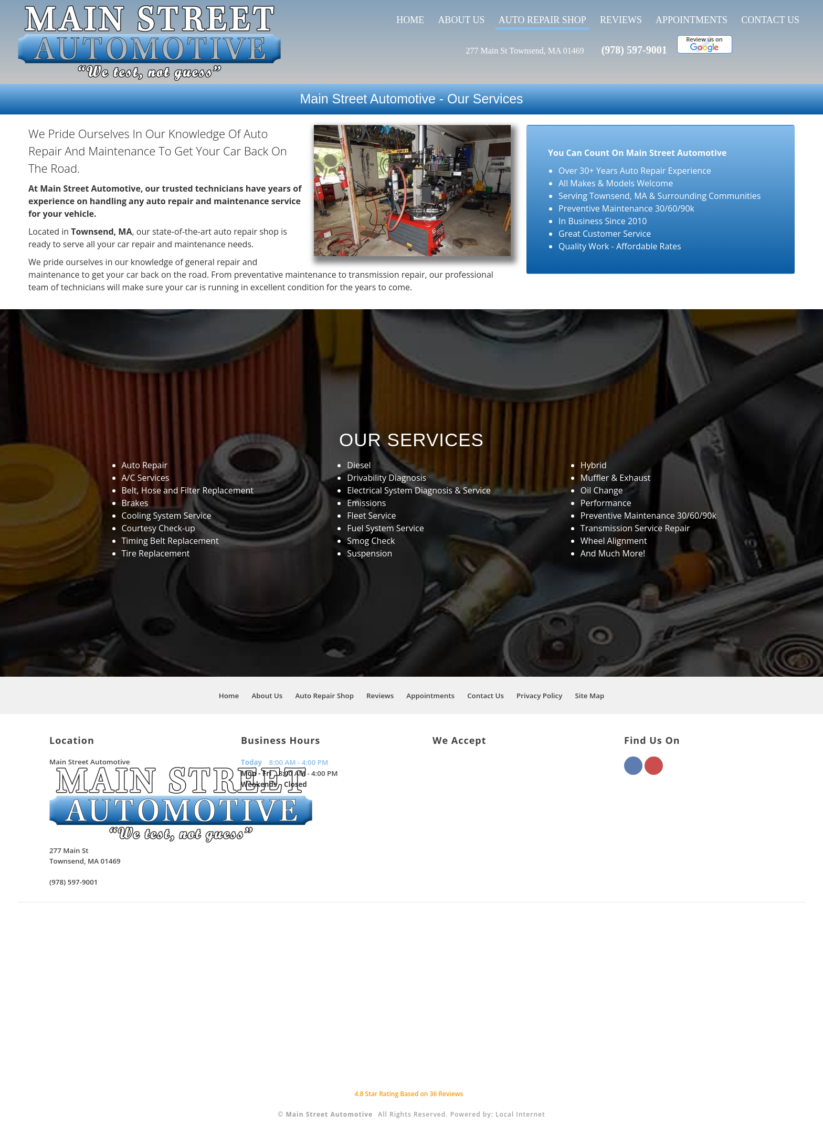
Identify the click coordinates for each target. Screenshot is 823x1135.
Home (410, 20)
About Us (461, 20)
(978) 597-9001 (634, 50)
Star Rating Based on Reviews (408, 1093)
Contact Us (770, 20)
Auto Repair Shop (542, 20)
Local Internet (520, 1114)
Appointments (691, 20)
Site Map (589, 695)
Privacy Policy (539, 695)
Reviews (621, 20)
